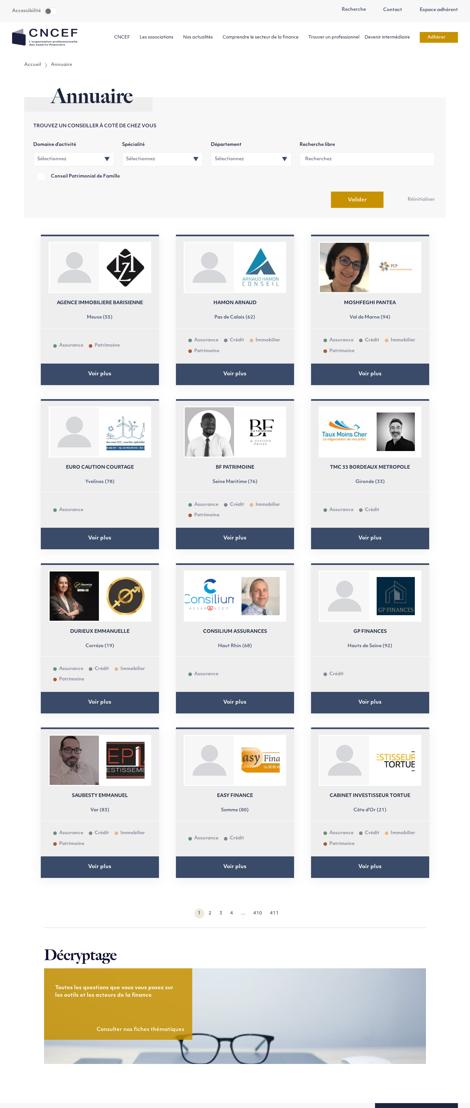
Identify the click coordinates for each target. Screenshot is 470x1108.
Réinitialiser (421, 199)
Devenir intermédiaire (390, 37)
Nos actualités (200, 37)
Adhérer (439, 37)
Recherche (350, 9)
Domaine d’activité (54, 144)
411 (274, 913)
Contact (389, 10)
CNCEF (124, 37)
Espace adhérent (435, 10)
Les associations (159, 37)
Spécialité (133, 144)
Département (226, 144)
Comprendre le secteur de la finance (263, 37)
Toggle (51, 11)
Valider (357, 200)
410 (257, 913)
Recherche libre (317, 144)
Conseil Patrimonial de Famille (85, 176)
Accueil (32, 65)
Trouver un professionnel (333, 37)
